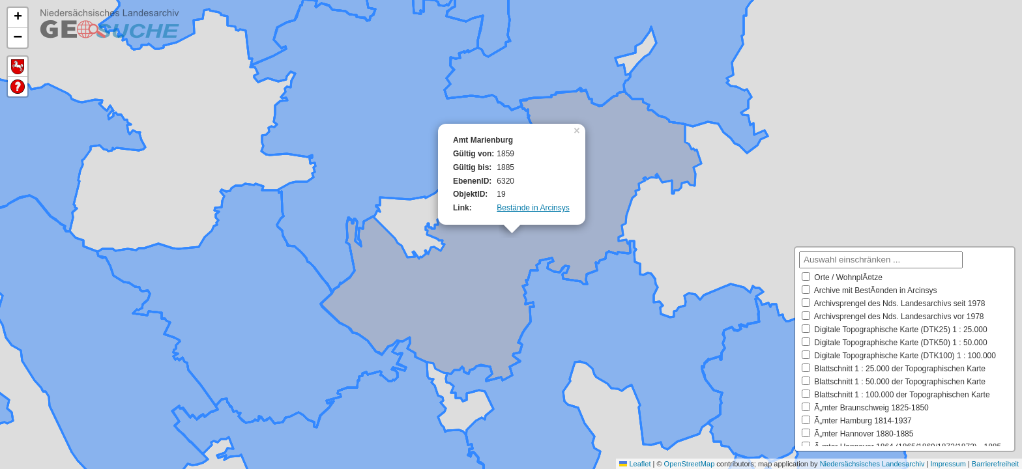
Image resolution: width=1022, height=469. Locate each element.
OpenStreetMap (689, 464)
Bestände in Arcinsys (533, 207)
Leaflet (634, 464)
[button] (578, 129)
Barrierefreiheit (995, 464)
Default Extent (17, 67)
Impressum (947, 464)
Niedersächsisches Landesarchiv (872, 464)
